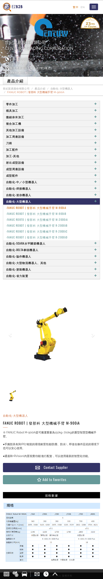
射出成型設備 (51, 162)
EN (83, 7)
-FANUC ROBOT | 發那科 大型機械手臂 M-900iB (36, 213)
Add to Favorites (51, 479)
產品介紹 (40, 88)
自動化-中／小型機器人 (51, 182)
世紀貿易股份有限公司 (16, 88)
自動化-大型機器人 (62, 88)
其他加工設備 (51, 130)
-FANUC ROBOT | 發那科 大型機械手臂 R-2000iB (37, 225)
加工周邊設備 (51, 136)
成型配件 (51, 175)
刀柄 (51, 143)
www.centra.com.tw (21, 72)
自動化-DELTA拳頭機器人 (51, 250)
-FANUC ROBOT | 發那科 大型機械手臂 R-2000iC (37, 231)
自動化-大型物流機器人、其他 (51, 263)
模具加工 (51, 110)
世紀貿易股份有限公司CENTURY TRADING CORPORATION (39, 45)
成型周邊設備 (51, 169)
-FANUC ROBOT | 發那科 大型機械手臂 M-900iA (36, 208)
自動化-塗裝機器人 (51, 269)
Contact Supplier (51, 467)
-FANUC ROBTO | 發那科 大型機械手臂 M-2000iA (37, 219)
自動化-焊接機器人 (51, 188)
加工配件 (51, 149)
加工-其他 (51, 156)
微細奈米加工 (51, 117)
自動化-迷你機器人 (51, 195)
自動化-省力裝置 (51, 276)
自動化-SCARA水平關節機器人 (51, 243)
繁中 (76, 7)
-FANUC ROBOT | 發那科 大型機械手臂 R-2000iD (37, 237)
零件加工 (51, 104)
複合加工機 (51, 123)
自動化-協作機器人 (51, 256)
